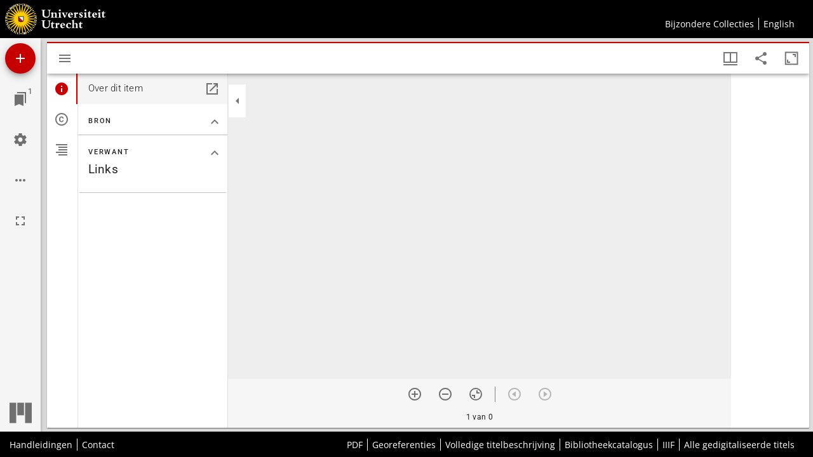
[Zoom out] (445, 394)
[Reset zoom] (475, 394)
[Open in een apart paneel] (212, 89)
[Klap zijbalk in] (237, 101)
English (779, 24)
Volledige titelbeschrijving (500, 445)
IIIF (668, 445)
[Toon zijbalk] (65, 58)
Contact (98, 445)
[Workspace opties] (20, 180)
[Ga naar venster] (20, 99)
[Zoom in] (415, 394)
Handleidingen (41, 445)
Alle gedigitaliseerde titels (739, 445)
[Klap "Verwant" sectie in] (214, 153)
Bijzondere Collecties (709, 24)
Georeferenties (404, 445)
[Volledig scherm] (20, 221)
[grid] (770, 251)
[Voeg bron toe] (20, 58)
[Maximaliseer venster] (791, 58)
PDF (355, 445)
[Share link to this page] (761, 58)
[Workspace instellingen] (20, 139)
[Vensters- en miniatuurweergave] (730, 58)
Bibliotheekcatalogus (609, 445)
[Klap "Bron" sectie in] (214, 121)
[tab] (62, 89)
